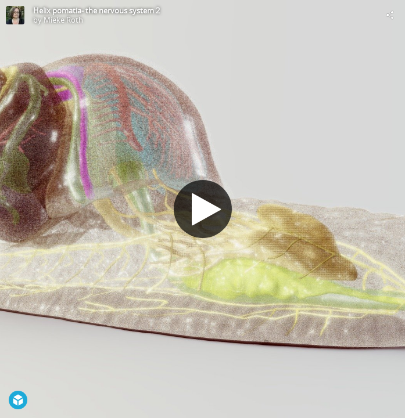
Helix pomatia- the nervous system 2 (96, 10)
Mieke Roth (63, 20)
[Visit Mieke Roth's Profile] (15, 15)
